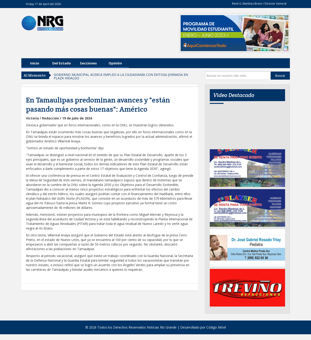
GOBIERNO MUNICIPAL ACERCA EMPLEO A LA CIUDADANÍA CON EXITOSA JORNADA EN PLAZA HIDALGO (121, 76)
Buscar (280, 75)
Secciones (88, 63)
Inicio (34, 63)
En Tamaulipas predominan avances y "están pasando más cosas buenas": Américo (98, 104)
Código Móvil (216, 327)
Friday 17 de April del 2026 (43, 4)
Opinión (115, 63)
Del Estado (61, 63)
